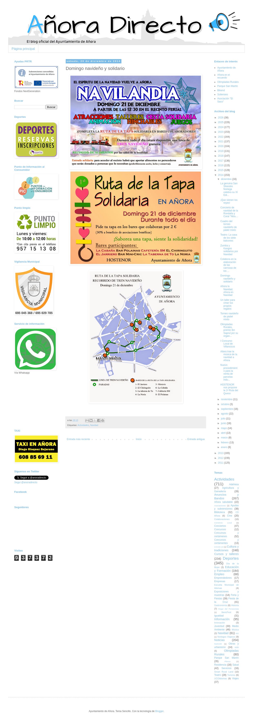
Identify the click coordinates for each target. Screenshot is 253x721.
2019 (221, 151)
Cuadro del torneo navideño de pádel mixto (228, 225)
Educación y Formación (226, 568)
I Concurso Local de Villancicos (227, 343)
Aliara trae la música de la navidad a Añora (228, 356)
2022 (221, 136)
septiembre (227, 409)
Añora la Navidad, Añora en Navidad (226, 290)
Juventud (219, 626)
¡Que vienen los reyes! (228, 201)
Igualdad (219, 615)
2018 (221, 155)
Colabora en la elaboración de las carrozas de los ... (228, 265)
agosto (225, 413)
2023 (221, 131)
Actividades (83, 425)
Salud (235, 664)
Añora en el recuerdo (223, 76)
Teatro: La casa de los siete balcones (228, 237)
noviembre (227, 399)
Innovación (219, 622)
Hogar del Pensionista (228, 609)
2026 (221, 117)
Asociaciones (220, 505)
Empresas (219, 581)
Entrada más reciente (78, 439)
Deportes (231, 558)
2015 (221, 170)
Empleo (219, 574)
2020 (221, 146)
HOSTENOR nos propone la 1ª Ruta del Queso (229, 389)
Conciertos (220, 525)
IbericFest (226, 612)
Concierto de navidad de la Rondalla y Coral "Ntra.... (229, 212)
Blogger (159, 711)
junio (224, 423)
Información (222, 619)
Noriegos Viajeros (226, 637)
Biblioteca (219, 512)
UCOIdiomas (220, 678)
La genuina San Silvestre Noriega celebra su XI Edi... (229, 189)
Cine (229, 515)
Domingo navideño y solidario (227, 278)
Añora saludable (223, 502)
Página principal (23, 49)
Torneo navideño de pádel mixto (229, 316)
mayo (224, 428)
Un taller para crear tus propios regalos (227, 304)
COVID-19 (218, 547)
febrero (225, 442)
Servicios (227, 668)
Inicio (139, 439)
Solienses (222, 94)
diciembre (226, 179)
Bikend (221, 90)
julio (223, 418)
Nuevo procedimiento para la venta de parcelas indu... (228, 372)
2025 (221, 122)
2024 (221, 127)
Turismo (231, 675)
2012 (221, 458)
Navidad (94, 425)
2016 (221, 165)
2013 (221, 453)
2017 (221, 160)
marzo (225, 437)
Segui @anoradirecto (25, 482)
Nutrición (218, 644)
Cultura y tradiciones (226, 548)
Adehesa (234, 484)
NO (237, 633)
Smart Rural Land (223, 671)
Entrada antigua (196, 439)
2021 (221, 141)
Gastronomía (220, 605)
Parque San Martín (227, 86)
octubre (225, 404)
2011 (221, 462)
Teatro (217, 675)
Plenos (227, 661)
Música (235, 629)
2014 (221, 175)
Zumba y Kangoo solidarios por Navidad (229, 250)
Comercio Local (223, 523)
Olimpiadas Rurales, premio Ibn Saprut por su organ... (229, 330)
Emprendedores (223, 577)
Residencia (220, 664)
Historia (235, 605)
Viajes (235, 678)
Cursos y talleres (226, 554)
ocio (237, 647)
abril (223, 432)
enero (224, 447)
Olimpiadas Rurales (228, 82)
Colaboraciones (222, 519)
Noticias (219, 640)
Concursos (220, 529)
